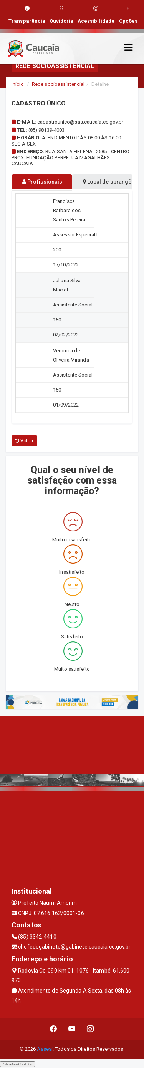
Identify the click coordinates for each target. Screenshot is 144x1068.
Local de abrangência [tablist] (108, 182)
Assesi (45, 1049)
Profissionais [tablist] (42, 182)
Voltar (24, 441)
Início (18, 84)
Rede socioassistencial (58, 84)
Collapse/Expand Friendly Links (17, 1064)
